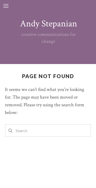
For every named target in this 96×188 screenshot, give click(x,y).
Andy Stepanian (48, 24)
